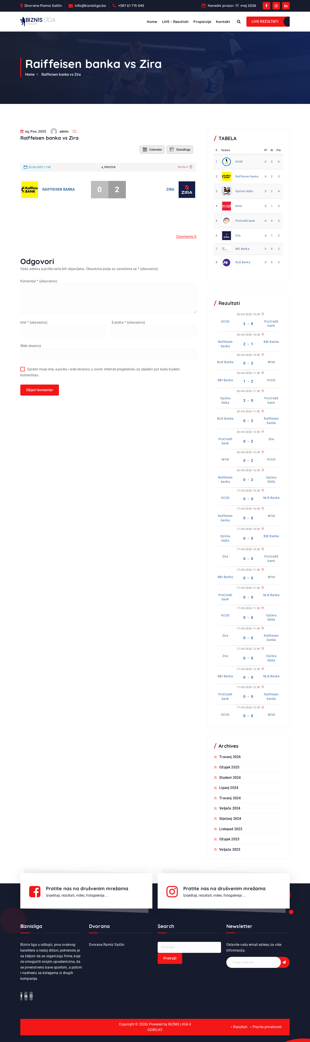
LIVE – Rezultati (175, 21)
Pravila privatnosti (267, 1027)
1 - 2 (248, 381)
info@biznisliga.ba (90, 6)
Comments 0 (186, 242)
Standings (180, 155)
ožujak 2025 (229, 767)
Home (152, 21)
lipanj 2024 (228, 788)
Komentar (38, 287)
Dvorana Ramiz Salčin (43, 6)
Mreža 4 (183, 172)
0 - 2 (248, 363)
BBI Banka (242, 248)
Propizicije (202, 21)
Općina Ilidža (244, 191)
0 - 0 (248, 499)
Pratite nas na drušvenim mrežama (88, 888)
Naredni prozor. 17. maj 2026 (232, 6)
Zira (170, 195)
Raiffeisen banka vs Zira (61, 74)
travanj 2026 (229, 757)
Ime (34, 328)
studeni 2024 (230, 777)
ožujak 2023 (229, 839)
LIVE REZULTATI (265, 21)
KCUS (239, 161)
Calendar (152, 155)
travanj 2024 (229, 798)
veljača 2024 (229, 808)
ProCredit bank (245, 220)
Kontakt (223, 21)
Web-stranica (30, 351)
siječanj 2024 (230, 819)
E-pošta (128, 328)
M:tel (238, 206)
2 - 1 (248, 344)
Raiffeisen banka (58, 195)
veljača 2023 (229, 849)
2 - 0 (248, 324)
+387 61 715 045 (131, 6)
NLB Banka (242, 262)
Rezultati (240, 1027)
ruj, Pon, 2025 (33, 137)
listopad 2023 (230, 829)
